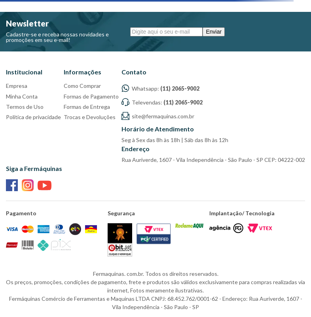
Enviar (214, 31)
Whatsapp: (160, 88)
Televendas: (162, 102)
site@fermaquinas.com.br (157, 116)
